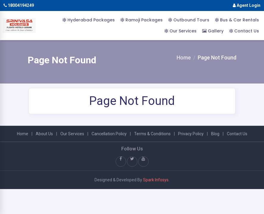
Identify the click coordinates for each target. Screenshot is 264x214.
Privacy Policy (191, 133)
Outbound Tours (188, 20)
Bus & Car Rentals (237, 20)
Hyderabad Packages (88, 20)
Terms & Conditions (152, 133)
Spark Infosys (156, 179)
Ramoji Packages (141, 20)
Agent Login (246, 5)
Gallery (213, 31)
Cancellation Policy (109, 133)
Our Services (180, 31)
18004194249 (19, 5)
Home (184, 57)
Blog (215, 133)
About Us (44, 133)
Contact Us (244, 31)
